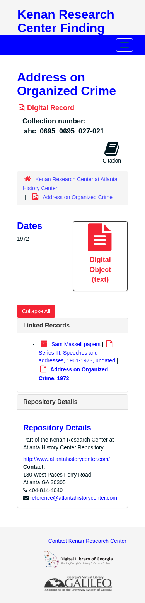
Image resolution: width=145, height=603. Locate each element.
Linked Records (46, 325)
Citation (112, 152)
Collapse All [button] (36, 311)
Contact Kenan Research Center (87, 541)
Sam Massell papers (76, 344)
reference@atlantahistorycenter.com (73, 498)
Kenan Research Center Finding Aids (65, 28)
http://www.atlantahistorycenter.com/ (66, 459)
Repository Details (50, 402)
